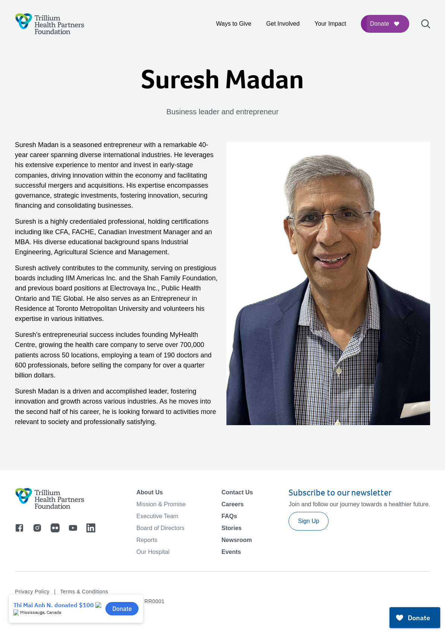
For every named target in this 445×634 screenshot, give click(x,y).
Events (231, 552)
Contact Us (237, 492)
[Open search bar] (425, 24)
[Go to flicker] (55, 527)
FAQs (229, 516)
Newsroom (237, 540)
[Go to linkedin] (90, 527)
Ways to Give (233, 23)
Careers (233, 504)
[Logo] (50, 23)
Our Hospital (152, 552)
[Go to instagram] (37, 527)
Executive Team (157, 516)
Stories (232, 528)
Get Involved (283, 23)
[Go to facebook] (19, 527)
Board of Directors (160, 528)
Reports (146, 540)
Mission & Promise (160, 504)
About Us (149, 492)
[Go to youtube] (73, 527)
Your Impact (330, 23)
